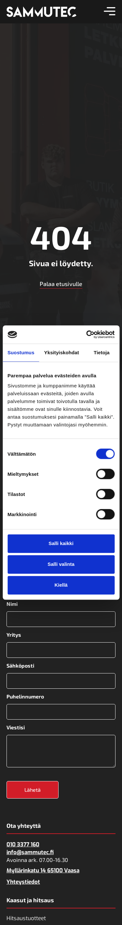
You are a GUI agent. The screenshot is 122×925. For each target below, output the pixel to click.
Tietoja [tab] (102, 352)
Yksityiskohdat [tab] (61, 352)
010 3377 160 (23, 844)
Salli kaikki (61, 543)
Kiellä (60, 585)
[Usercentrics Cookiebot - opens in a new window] (87, 334)
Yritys (14, 634)
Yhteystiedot (23, 882)
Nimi (12, 603)
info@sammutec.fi (30, 852)
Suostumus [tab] (20, 352)
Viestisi (16, 727)
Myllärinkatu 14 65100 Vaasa (43, 870)
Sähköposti (20, 665)
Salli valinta (61, 564)
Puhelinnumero (25, 696)
